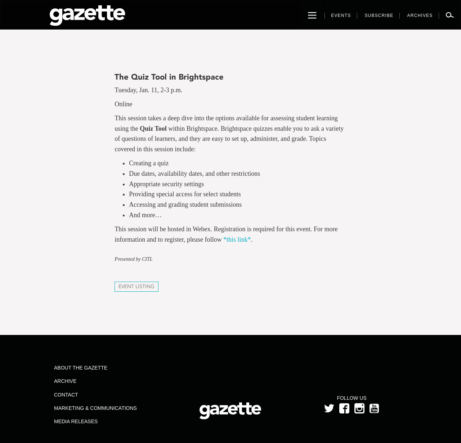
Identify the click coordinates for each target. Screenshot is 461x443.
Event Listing (136, 286)
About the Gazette (80, 368)
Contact (66, 395)
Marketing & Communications (95, 408)
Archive (65, 381)
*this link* (237, 239)
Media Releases (76, 421)
